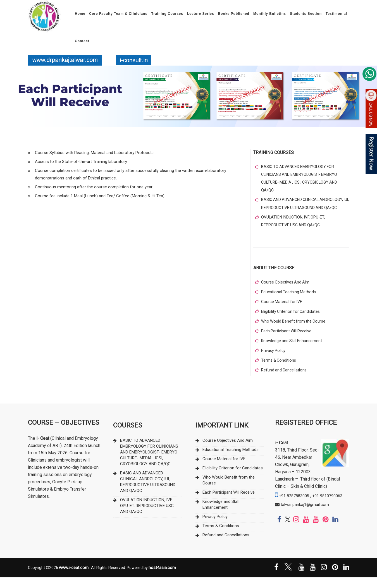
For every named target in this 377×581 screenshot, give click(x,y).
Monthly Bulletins (269, 14)
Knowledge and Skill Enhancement (292, 344)
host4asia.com (162, 570)
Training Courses (167, 14)
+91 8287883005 (296, 499)
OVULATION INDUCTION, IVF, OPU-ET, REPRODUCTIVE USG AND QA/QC (295, 224)
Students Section (306, 14)
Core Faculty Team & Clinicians (118, 14)
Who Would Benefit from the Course (294, 324)
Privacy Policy (273, 353)
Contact (82, 41)
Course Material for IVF (282, 305)
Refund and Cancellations (284, 373)
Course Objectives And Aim (286, 285)
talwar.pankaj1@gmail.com (306, 515)
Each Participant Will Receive (287, 334)
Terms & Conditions (279, 363)
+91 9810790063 (292, 506)
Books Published (233, 14)
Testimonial (336, 14)
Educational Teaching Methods (289, 295)
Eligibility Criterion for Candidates (291, 314)
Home (80, 14)
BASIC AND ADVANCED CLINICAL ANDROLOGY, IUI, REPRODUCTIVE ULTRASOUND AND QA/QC (304, 206)
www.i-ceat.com (74, 570)
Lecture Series (200, 14)
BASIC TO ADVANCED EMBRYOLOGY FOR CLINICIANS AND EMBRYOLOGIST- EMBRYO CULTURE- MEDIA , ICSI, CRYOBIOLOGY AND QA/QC (301, 179)
